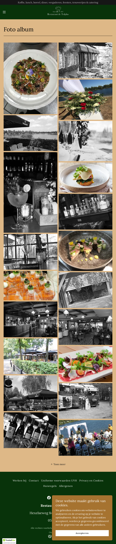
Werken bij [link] (19, 480)
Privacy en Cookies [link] (91, 480)
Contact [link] (34, 480)
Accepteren (82, 533)
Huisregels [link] (50, 485)
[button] (9, 12)
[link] (58, 12)
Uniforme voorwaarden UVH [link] (59, 480)
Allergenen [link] (66, 485)
